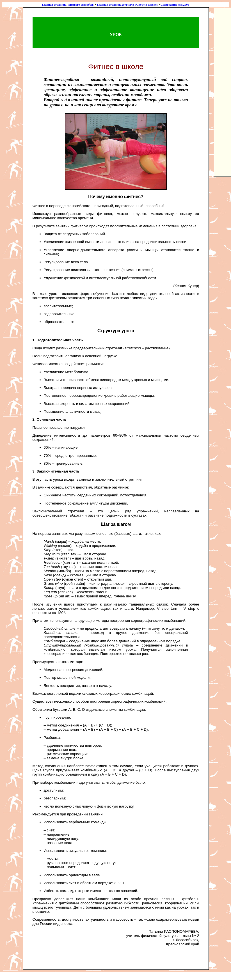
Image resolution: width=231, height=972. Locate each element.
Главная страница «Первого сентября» (68, 4)
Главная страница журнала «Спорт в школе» (127, 4)
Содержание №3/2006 (175, 4)
